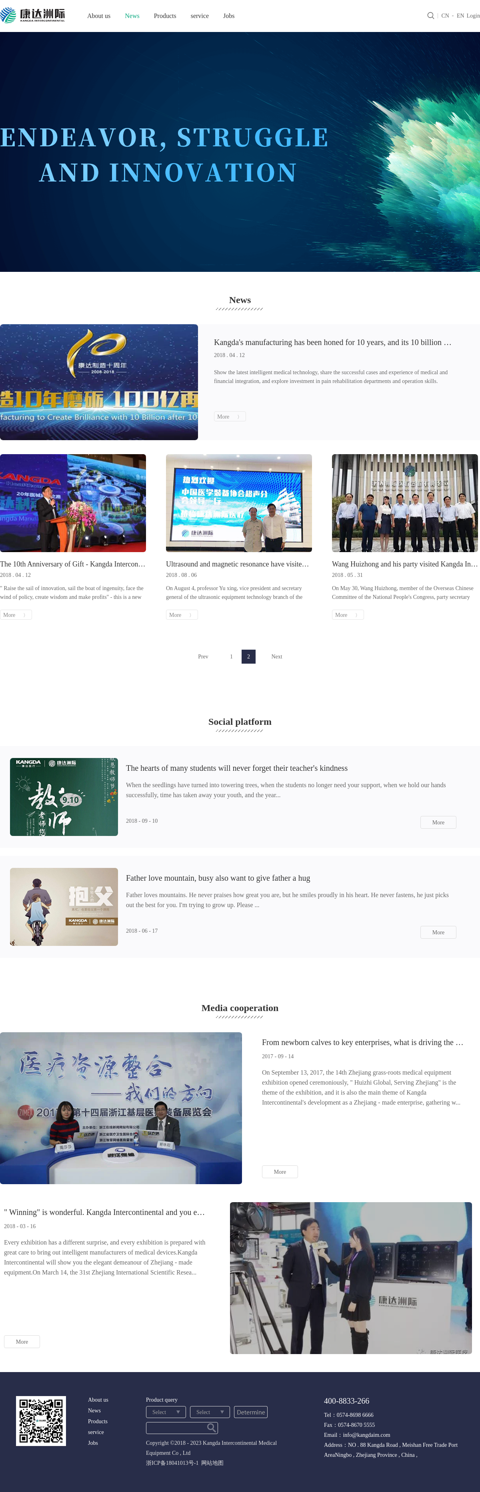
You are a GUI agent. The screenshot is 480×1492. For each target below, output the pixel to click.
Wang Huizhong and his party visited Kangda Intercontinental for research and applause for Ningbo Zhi (405, 564)
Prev (203, 657)
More (438, 823)
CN (445, 16)
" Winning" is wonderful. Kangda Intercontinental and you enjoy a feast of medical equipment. (106, 1212)
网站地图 (211, 1463)
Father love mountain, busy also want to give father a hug (218, 878)
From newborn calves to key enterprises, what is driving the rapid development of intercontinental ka (364, 1042)
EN (460, 16)
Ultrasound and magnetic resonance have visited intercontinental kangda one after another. (239, 564)
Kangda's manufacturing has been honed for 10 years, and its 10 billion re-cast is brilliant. (333, 342)
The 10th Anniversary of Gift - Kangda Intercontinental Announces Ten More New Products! (73, 564)
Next (276, 657)
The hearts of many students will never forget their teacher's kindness (237, 768)
